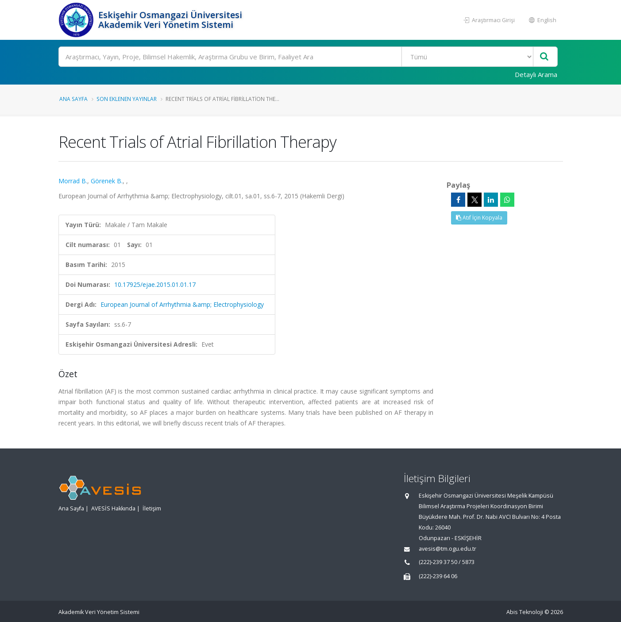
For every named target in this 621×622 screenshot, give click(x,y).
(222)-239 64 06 (438, 576)
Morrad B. (72, 181)
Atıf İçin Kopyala (479, 217)
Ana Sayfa (73, 98)
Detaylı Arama (536, 74)
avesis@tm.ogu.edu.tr (447, 548)
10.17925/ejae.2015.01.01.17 (155, 284)
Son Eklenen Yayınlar (126, 98)
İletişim (152, 508)
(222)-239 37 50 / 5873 (446, 562)
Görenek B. (107, 181)
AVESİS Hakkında (113, 508)
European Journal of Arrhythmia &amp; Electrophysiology (182, 304)
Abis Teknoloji (524, 612)
